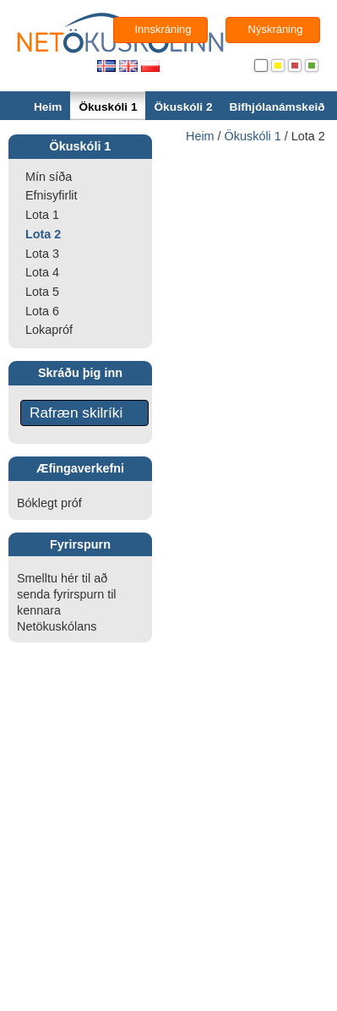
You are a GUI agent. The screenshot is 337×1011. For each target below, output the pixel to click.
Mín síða (48, 176)
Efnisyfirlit (51, 195)
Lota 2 (43, 234)
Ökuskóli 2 (183, 107)
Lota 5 (42, 291)
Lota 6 (42, 311)
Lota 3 (42, 253)
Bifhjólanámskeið (277, 107)
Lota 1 (42, 214)
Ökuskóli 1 (108, 107)
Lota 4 (42, 272)
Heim (48, 107)
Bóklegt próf (49, 503)
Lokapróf (49, 329)
